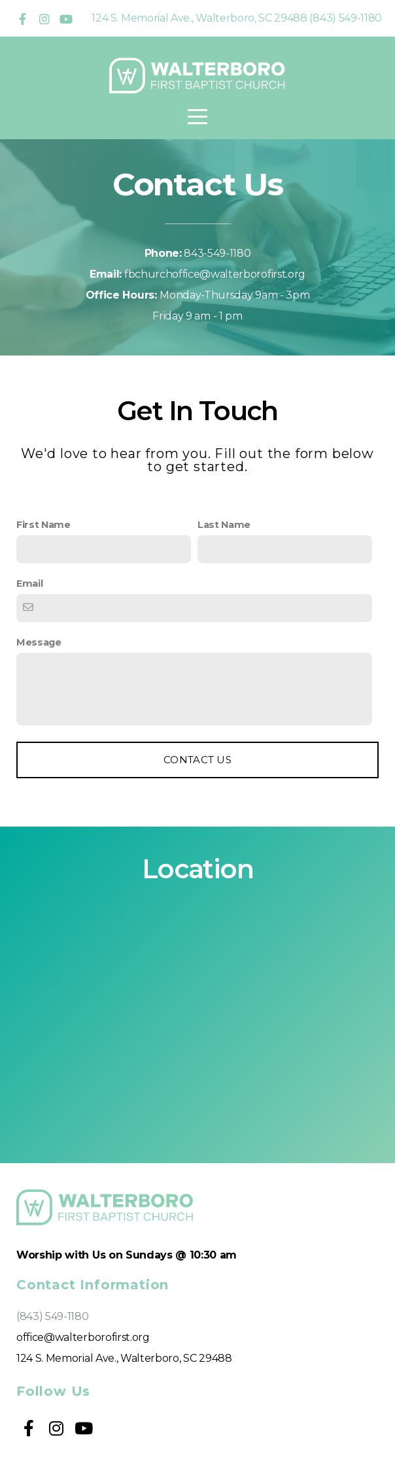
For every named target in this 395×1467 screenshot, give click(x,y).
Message (38, 642)
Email (29, 583)
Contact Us (197, 759)
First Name (43, 525)
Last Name (224, 525)
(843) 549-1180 (52, 1316)
